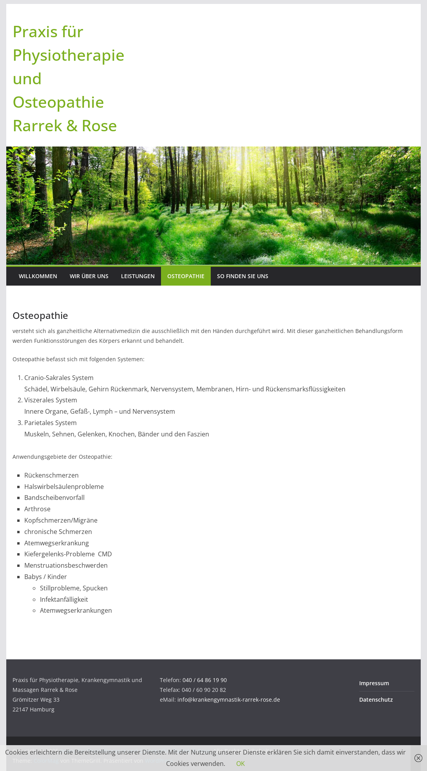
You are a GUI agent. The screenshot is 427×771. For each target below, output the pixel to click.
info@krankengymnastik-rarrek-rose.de (228, 699)
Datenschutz (376, 699)
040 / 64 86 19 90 (205, 680)
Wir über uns (89, 276)
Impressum (374, 683)
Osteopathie (185, 276)
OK (240, 763)
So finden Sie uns (242, 276)
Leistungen (138, 276)
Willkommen (38, 276)
